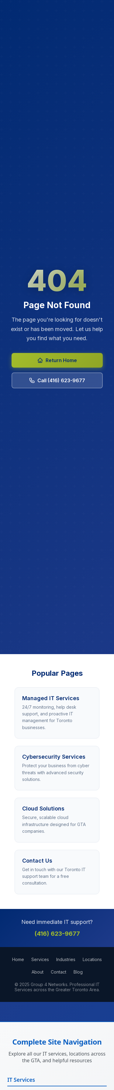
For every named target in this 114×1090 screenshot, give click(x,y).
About (37, 971)
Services (40, 959)
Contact (58, 971)
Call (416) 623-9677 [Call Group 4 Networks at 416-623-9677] (57, 380)
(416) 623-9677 (57, 933)
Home (18, 959)
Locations (92, 959)
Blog (78, 971)
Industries (65, 959)
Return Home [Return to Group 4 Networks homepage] (57, 360)
